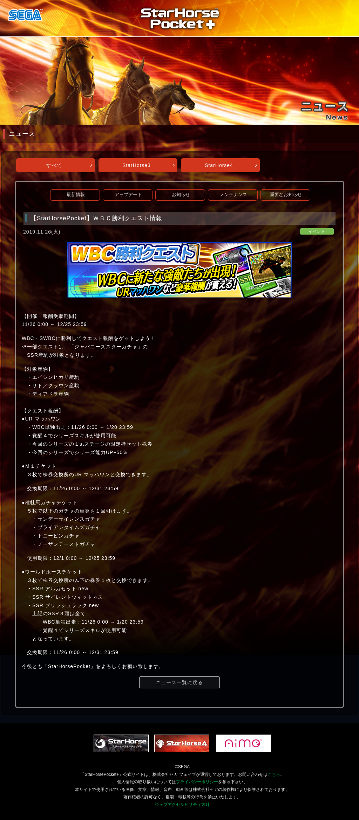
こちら (273, 774)
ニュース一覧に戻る (179, 682)
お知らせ (181, 194)
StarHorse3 (136, 165)
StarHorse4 (219, 165)
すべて (54, 165)
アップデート (128, 194)
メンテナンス (233, 194)
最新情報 (76, 194)
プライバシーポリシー (197, 781)
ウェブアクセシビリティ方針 (182, 804)
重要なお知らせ (286, 194)
